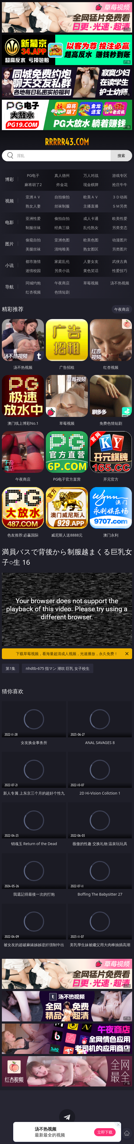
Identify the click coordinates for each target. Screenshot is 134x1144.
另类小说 (62, 270)
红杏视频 (33, 292)
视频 (9, 201)
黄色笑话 (90, 270)
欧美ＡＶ (90, 196)
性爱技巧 (119, 270)
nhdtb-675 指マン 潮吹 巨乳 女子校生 (58, 668)
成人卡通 (90, 218)
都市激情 (33, 261)
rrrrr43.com (67, 142)
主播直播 (90, 206)
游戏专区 (119, 175)
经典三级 (62, 227)
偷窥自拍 (33, 239)
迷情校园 (33, 270)
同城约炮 (33, 282)
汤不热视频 (119, 282)
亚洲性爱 (33, 218)
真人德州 (62, 175)
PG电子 (33, 175)
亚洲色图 (62, 239)
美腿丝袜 (33, 249)
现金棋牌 (90, 184)
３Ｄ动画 (119, 196)
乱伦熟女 (90, 227)
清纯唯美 (62, 249)
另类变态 (119, 227)
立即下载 (104, 1132)
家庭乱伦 (62, 261)
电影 (9, 222)
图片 (9, 244)
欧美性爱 (119, 218)
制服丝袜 (33, 227)
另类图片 (119, 249)
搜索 (121, 155)
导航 (9, 287)
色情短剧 (62, 292)
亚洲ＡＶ (33, 196)
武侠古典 (119, 261)
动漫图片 (119, 239)
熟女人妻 (33, 206)
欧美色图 (90, 239)
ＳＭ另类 (119, 206)
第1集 (10, 668)
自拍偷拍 (62, 196)
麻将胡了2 (33, 184)
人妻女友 (90, 261)
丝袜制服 (62, 206)
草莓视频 (90, 282)
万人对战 (90, 175)
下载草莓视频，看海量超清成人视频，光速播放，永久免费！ (72, 653)
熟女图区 (90, 249)
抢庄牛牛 (119, 184)
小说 (9, 265)
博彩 (9, 179)
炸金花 (62, 184)
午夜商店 (62, 282)
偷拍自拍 (62, 218)
